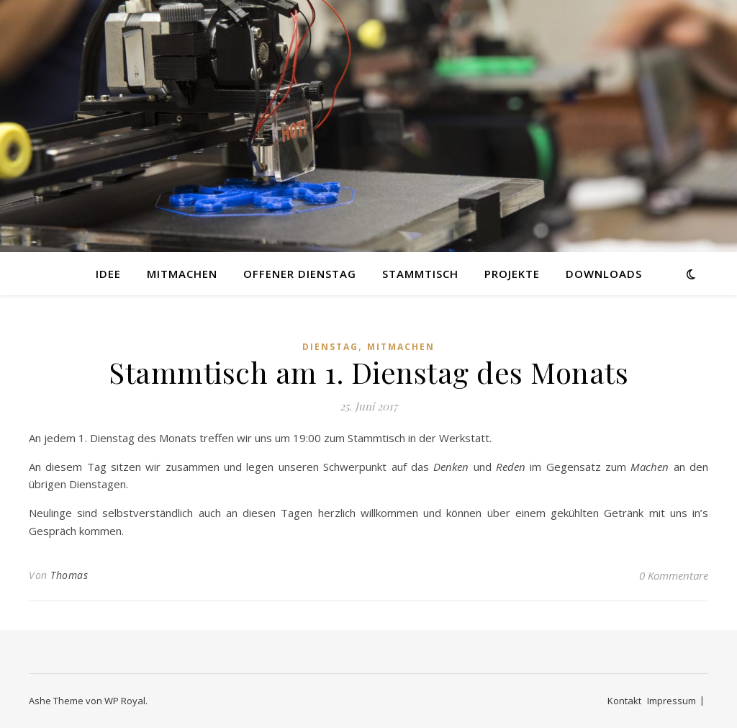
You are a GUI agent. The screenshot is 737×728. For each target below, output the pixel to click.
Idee (108, 273)
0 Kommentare (673, 575)
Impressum (671, 700)
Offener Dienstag (299, 273)
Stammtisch (420, 273)
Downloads (604, 273)
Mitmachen (182, 273)
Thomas (69, 575)
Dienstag (330, 347)
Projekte (512, 273)
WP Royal (124, 700)
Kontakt (624, 700)
